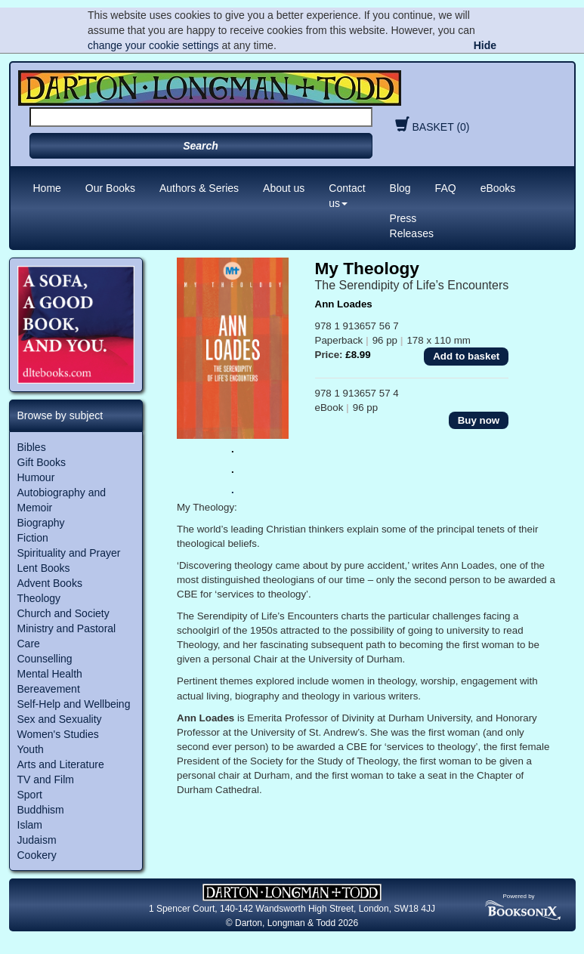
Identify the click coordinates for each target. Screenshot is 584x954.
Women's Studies (58, 734)
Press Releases (412, 225)
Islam (29, 825)
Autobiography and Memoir (62, 500)
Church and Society (63, 613)
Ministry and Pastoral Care (66, 636)
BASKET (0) (430, 127)
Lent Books (43, 568)
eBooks (498, 188)
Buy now (479, 420)
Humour (36, 477)
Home (47, 188)
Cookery (37, 855)
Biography (41, 523)
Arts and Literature (60, 764)
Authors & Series (199, 188)
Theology (39, 598)
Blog (400, 188)
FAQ (445, 188)
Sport (29, 795)
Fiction (32, 538)
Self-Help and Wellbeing (74, 704)
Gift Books (41, 462)
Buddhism (40, 810)
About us (283, 188)
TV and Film (45, 779)
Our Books (110, 188)
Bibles (31, 447)
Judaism (37, 840)
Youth (30, 749)
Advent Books (49, 583)
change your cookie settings (153, 45)
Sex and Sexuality (59, 719)
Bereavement (48, 689)
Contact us (347, 195)
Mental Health (49, 674)
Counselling (45, 659)
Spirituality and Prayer (69, 553)
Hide (485, 45)
